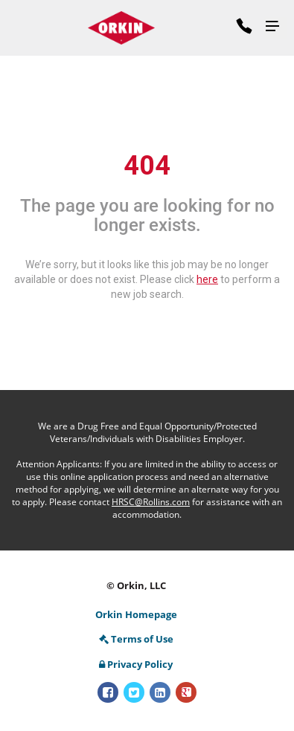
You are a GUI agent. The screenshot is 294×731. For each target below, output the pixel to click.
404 (147, 165)
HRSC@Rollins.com (151, 502)
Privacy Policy (136, 664)
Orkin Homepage (136, 614)
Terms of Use (136, 639)
